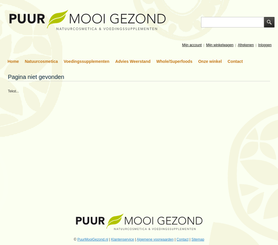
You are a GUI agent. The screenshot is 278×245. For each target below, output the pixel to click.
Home (13, 61)
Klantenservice (122, 239)
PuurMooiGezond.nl (92, 239)
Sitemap (197, 239)
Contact (235, 61)
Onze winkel (210, 61)
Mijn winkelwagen (219, 45)
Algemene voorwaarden (155, 239)
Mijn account (192, 45)
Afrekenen (246, 45)
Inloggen (265, 45)
